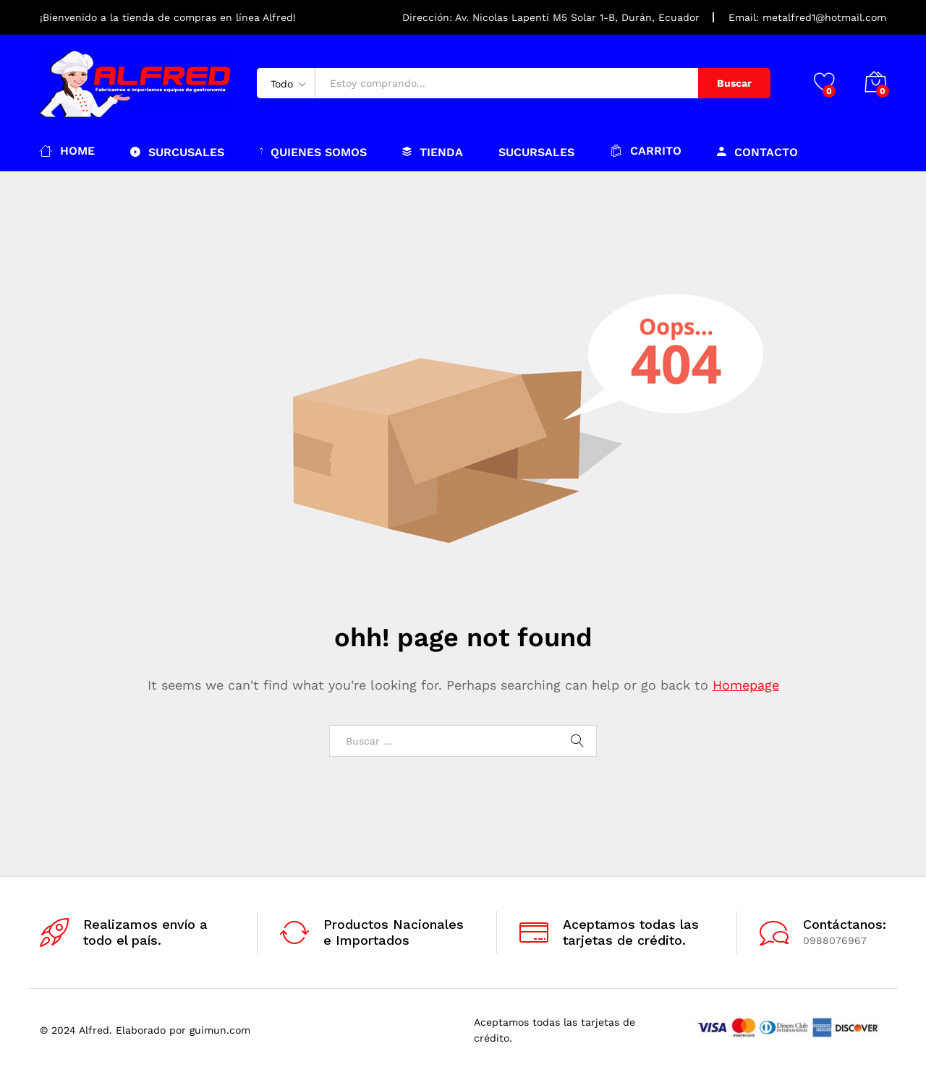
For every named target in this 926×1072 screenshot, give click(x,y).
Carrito (645, 151)
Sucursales (536, 152)
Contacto (757, 151)
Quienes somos (313, 151)
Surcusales (177, 151)
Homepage (746, 684)
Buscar (734, 83)
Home (67, 151)
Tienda (432, 151)
